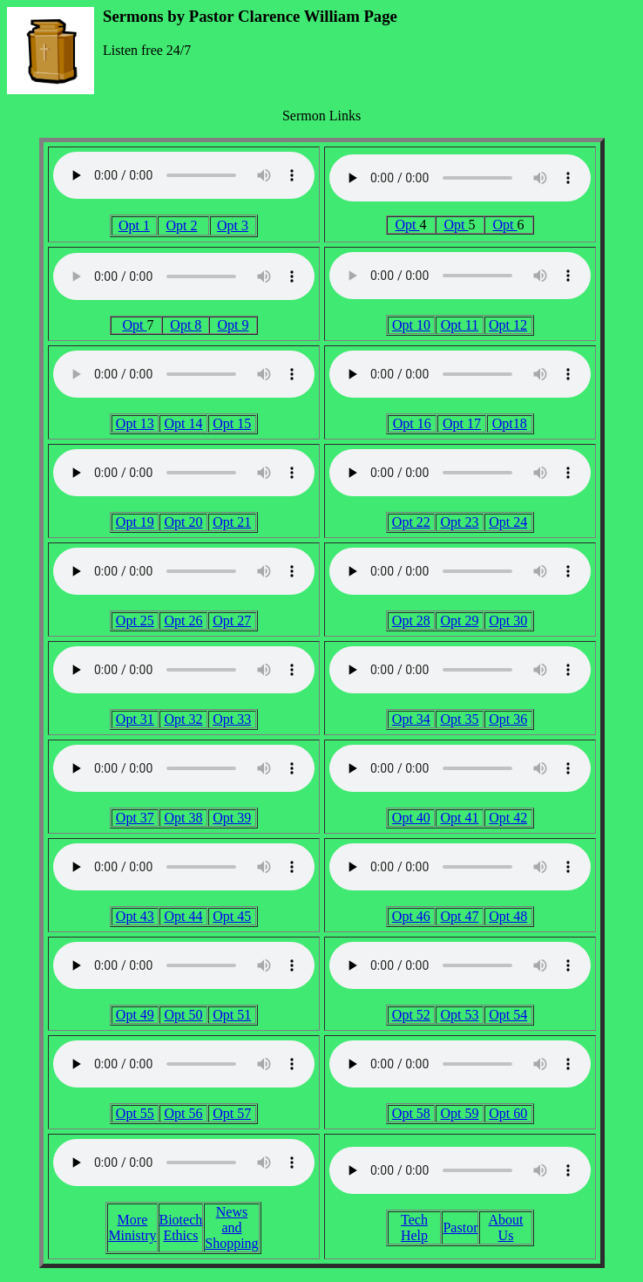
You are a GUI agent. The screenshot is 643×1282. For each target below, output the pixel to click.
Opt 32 (183, 719)
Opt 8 (185, 324)
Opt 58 (411, 1113)
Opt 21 (232, 522)
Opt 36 (508, 719)
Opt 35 (459, 719)
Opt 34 (411, 719)
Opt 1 (134, 225)
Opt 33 (232, 719)
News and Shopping (231, 1227)
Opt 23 (459, 522)
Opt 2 (181, 225)
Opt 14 (183, 423)
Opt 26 (183, 620)
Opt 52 (411, 1014)
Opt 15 (232, 423)
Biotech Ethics (181, 1227)
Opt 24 (508, 522)
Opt (408, 224)
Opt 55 (135, 1113)
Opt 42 (508, 817)
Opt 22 (411, 522)
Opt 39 (232, 817)
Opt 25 (135, 620)
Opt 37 (135, 817)
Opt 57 (232, 1113)
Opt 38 (183, 817)
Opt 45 (232, 916)
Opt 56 (183, 1113)
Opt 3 (232, 225)
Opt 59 (459, 1113)
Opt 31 (135, 719)
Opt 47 (459, 916)
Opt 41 (459, 817)
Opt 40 (411, 817)
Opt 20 (183, 522)
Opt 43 (135, 916)
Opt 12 (508, 324)
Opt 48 (508, 916)
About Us (505, 1227)
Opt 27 (232, 620)
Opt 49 (135, 1014)
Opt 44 (183, 916)
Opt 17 (462, 423)
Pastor (460, 1227)
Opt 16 (412, 423)
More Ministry (132, 1227)
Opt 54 (508, 1014)
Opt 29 (459, 620)
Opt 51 (232, 1014)
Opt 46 (411, 916)
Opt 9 (232, 324)
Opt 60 (508, 1113)
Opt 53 (459, 1014)
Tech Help (414, 1227)
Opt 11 (459, 324)
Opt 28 (411, 620)
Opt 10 (411, 324)
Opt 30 (508, 620)
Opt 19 (135, 522)
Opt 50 (183, 1014)
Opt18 (509, 423)
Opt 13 (135, 423)
